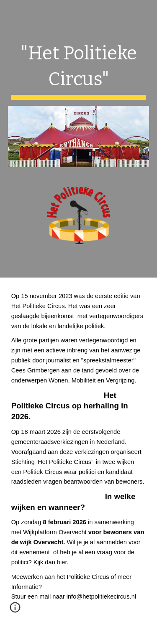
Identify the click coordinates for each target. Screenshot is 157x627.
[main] (78, 69)
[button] (15, 610)
